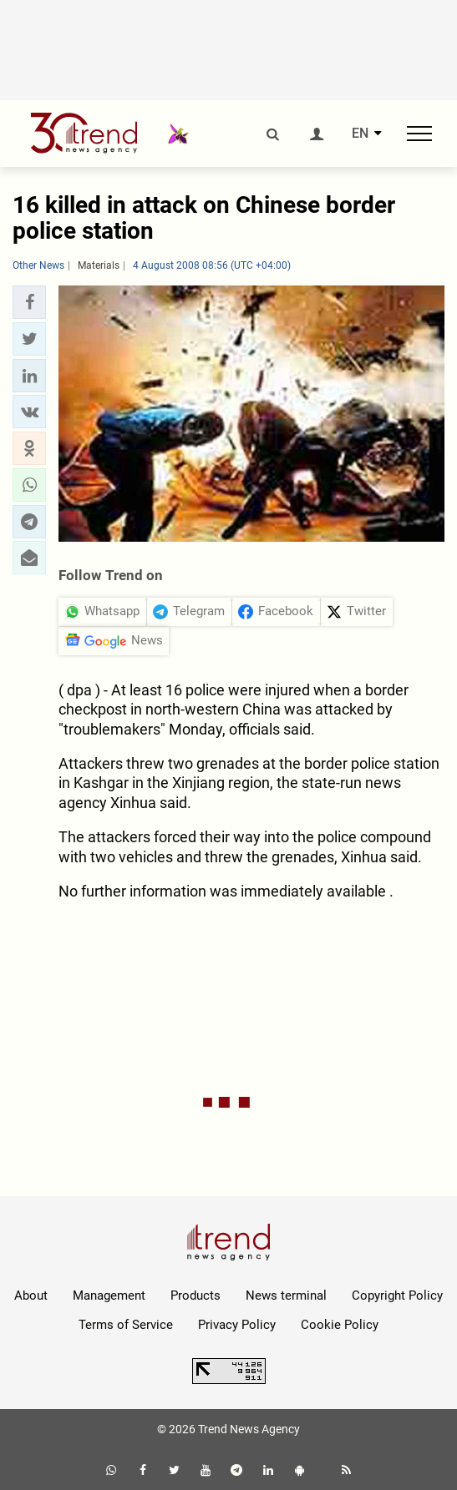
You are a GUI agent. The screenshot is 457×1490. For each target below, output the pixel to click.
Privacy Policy (237, 1324)
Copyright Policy (397, 1295)
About (31, 1295)
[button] (29, 302)
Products (195, 1295)
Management (109, 1295)
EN (360, 133)
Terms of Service (126, 1324)
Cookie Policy (339, 1324)
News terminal (286, 1295)
